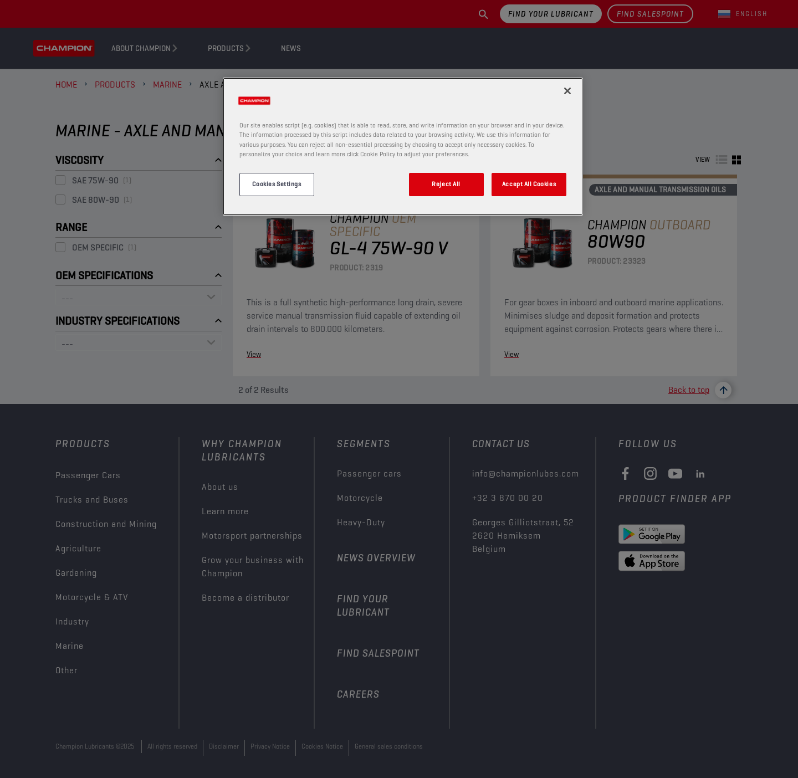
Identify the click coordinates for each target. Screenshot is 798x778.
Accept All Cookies (529, 184)
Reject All (446, 184)
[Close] (567, 91)
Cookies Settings (276, 184)
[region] (403, 146)
